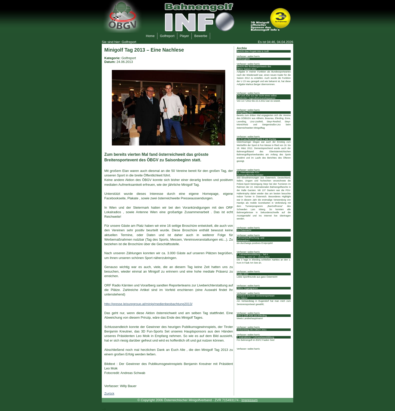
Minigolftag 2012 (245, 112)
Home (149, 35)
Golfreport (166, 35)
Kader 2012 (242, 274)
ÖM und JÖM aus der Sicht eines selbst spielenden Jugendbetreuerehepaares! (257, 96)
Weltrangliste (243, 59)
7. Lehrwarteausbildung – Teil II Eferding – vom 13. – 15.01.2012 (253, 255)
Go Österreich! (244, 230)
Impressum (249, 400)
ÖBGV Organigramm (247, 288)
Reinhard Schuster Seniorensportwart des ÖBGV (255, 297)
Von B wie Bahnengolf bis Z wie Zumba (256, 139)
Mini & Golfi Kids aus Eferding (252, 315)
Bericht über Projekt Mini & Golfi (253, 51)
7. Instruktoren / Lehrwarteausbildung (255, 337)
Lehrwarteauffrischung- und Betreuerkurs (250, 239)
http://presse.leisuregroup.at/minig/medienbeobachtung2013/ (148, 304)
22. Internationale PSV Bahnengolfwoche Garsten (250, 173)
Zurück (109, 393)
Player (183, 35)
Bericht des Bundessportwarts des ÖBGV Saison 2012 (254, 67)
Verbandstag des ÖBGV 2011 (252, 329)
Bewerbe (199, 35)
